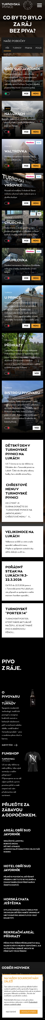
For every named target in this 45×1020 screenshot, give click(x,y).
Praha (28, 48)
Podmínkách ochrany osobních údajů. (20, 1003)
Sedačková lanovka (14, 841)
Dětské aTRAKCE (12, 846)
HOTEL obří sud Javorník (17, 868)
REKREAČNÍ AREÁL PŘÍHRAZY (19, 934)
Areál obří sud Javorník (17, 832)
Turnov (17, 48)
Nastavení (11, 1012)
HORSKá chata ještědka (16, 901)
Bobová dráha (11, 843)
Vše (7, 48)
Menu (36, 93)
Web (26, 93)
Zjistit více (7, 745)
